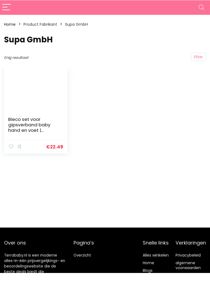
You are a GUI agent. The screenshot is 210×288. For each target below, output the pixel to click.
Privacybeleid (188, 255)
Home (10, 24)
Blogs (148, 270)
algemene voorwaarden (188, 265)
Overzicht (82, 255)
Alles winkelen (156, 255)
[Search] (201, 7)
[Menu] (6, 7)
